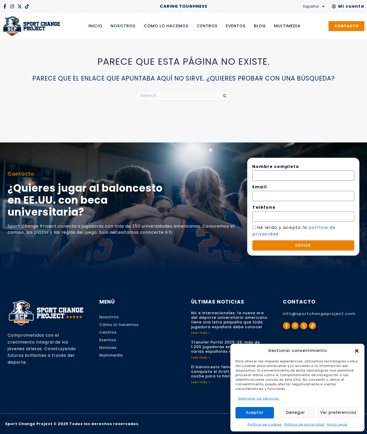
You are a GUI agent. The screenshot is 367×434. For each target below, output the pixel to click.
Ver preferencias (338, 412)
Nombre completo (275, 166)
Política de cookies (265, 424)
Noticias (108, 347)
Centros (108, 332)
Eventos (108, 340)
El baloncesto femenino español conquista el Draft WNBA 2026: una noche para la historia (228, 371)
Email (259, 187)
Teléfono (264, 207)
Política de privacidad (304, 424)
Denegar (295, 412)
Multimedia (111, 355)
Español (313, 6)
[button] (356, 350)
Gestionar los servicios (258, 398)
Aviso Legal (337, 424)
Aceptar (255, 412)
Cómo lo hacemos (119, 324)
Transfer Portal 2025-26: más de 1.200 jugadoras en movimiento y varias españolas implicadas (225, 347)
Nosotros (109, 317)
